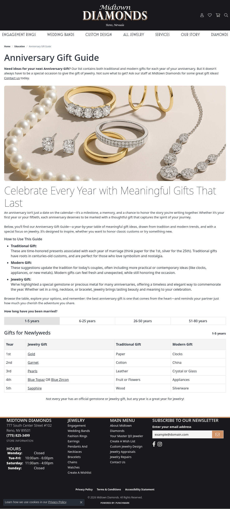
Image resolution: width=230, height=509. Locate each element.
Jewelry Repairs (120, 457)
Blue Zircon (60, 379)
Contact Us (117, 462)
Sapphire (35, 388)
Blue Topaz (36, 379)
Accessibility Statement (139, 489)
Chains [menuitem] (72, 462)
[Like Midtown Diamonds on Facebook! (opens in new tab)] (153, 444)
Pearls (32, 371)
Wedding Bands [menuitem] (79, 431)
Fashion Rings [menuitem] (77, 436)
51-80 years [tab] (198, 321)
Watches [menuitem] (74, 467)
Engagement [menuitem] (77, 426)
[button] (202, 15)
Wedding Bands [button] (60, 34)
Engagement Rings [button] (19, 34)
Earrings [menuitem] (73, 441)
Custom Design (98, 34)
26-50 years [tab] (143, 321)
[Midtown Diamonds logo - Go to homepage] (115, 15)
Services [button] (162, 34)
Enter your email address (171, 427)
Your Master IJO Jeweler (126, 436)
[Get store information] (19, 441)
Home (7, 46)
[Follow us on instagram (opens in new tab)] (160, 444)
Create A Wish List (122, 441)
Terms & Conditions (109, 489)
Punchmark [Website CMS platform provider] (123, 502)
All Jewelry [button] (133, 34)
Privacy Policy (84, 489)
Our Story (190, 34)
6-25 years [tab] (87, 321)
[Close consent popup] (81, 502)
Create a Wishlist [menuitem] (79, 473)
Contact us (12, 78)
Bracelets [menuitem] (74, 457)
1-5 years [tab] (32, 321)
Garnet (33, 362)
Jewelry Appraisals (122, 452)
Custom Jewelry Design (126, 446)
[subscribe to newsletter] (218, 434)
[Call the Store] (18, 435)
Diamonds (219, 34)
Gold (31, 354)
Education (19, 46)
